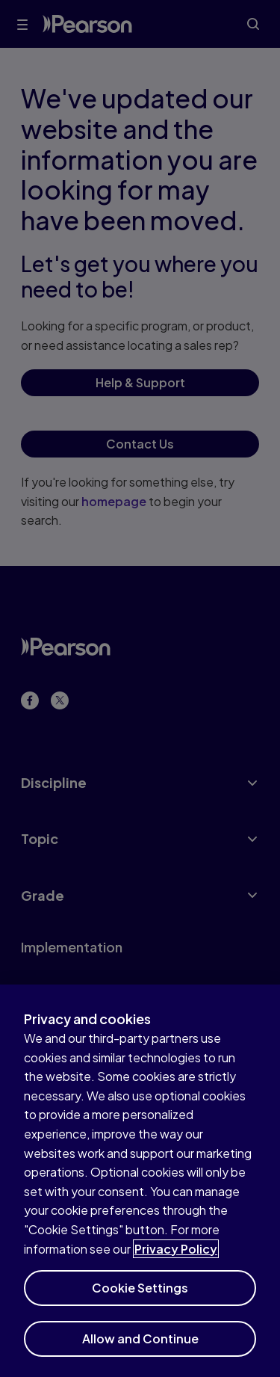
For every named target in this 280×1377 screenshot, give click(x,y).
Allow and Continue (140, 1346)
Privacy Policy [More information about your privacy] (175, 1256)
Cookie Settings (140, 1295)
